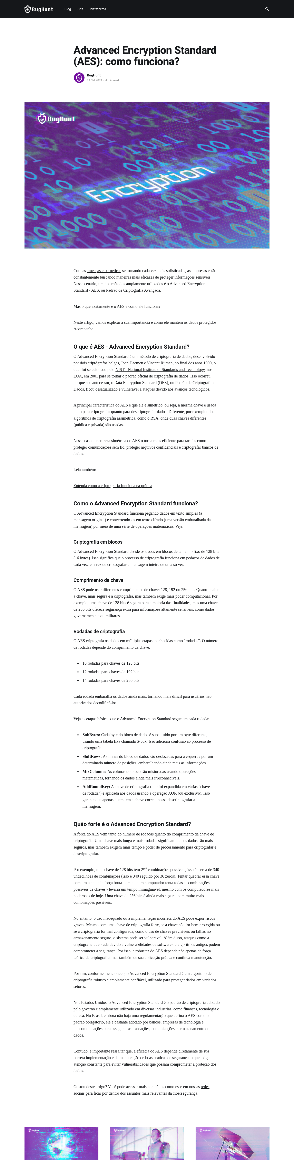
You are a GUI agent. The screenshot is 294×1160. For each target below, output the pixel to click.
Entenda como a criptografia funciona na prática (113, 485)
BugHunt (94, 75)
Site (80, 9)
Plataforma (98, 9)
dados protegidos (202, 322)
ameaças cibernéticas (104, 270)
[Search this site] (267, 9)
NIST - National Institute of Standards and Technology (160, 369)
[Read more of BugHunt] (79, 77)
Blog (68, 9)
